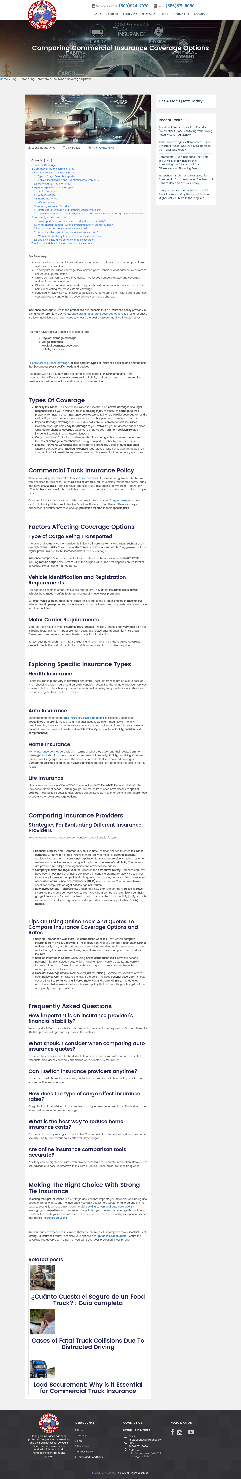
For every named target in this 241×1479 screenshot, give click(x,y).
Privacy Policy (85, 1452)
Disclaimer (83, 1446)
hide (48, 160)
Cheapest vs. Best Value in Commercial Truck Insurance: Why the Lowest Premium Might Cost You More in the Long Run (185, 194)
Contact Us (181, 14)
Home (97, 14)
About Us (112, 14)
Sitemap (82, 1436)
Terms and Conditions (90, 1457)
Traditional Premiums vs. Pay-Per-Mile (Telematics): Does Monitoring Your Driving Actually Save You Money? (185, 131)
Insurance (130, 14)
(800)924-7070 (134, 6)
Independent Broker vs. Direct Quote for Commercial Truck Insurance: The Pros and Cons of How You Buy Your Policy (186, 179)
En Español (149, 14)
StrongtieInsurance (103, 148)
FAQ (79, 1441)
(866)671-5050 (180, 6)
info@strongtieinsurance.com (146, 1440)
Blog (165, 14)
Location (200, 14)
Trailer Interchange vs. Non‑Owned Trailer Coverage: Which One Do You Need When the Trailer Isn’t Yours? (185, 146)
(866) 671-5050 (138, 1446)
